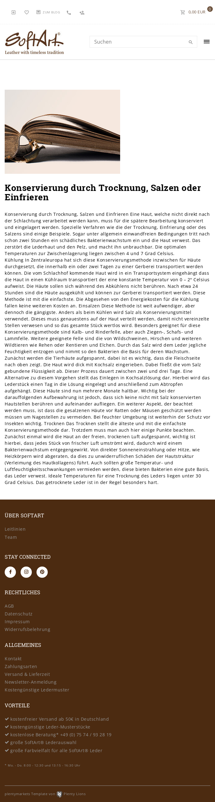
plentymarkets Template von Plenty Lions (45, 793)
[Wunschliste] (27, 12)
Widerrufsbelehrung (27, 629)
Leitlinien (15, 529)
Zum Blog (51, 12)
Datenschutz (19, 614)
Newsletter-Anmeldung (30, 682)
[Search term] (143, 42)
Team (11, 537)
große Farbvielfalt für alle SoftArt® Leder (56, 750)
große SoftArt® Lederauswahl (43, 742)
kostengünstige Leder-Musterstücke (50, 727)
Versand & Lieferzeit (27, 674)
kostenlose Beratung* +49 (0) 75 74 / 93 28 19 (61, 735)
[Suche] (191, 42)
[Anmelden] (14, 12)
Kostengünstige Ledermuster (37, 690)
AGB (9, 606)
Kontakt (13, 659)
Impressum (17, 621)
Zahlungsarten (21, 666)
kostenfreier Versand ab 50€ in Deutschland (59, 719)
